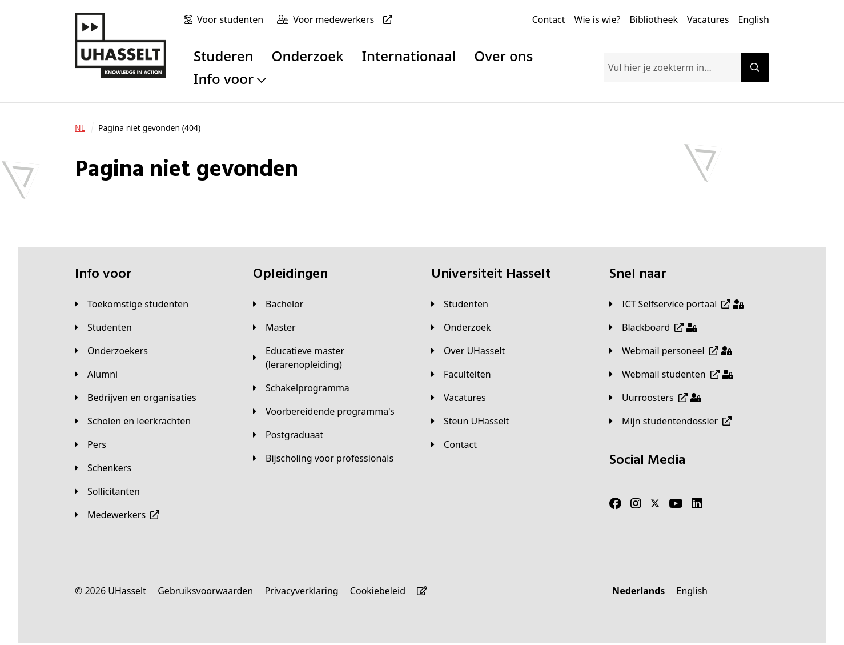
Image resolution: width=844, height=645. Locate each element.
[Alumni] (96, 374)
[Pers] (90, 444)
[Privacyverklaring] (301, 591)
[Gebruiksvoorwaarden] (205, 591)
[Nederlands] (638, 591)
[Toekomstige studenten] (131, 304)
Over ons (503, 55)
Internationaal (409, 55)
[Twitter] (655, 504)
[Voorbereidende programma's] (324, 411)
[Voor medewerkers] (345, 19)
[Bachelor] (278, 304)
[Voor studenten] (232, 19)
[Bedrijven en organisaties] (135, 397)
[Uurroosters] (655, 397)
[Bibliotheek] (653, 19)
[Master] (274, 327)
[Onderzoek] (461, 327)
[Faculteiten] (461, 374)
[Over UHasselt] (468, 351)
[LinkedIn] (697, 504)
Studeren (224, 55)
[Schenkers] (103, 468)
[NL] (80, 128)
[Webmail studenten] (671, 374)
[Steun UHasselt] (470, 421)
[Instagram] (635, 504)
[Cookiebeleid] (377, 591)
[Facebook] (615, 504)
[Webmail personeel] (670, 351)
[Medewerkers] (117, 515)
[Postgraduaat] (288, 435)
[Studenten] (103, 327)
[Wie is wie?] (597, 19)
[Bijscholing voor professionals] (323, 458)
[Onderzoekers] (111, 351)
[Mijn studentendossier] (670, 421)
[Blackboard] (653, 327)
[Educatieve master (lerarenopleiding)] (333, 357)
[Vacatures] (708, 19)
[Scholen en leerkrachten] (133, 421)
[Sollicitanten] (107, 491)
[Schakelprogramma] (301, 388)
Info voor (230, 78)
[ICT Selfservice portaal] (676, 304)
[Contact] (548, 19)
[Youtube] (675, 504)
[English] (753, 19)
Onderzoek (308, 55)
